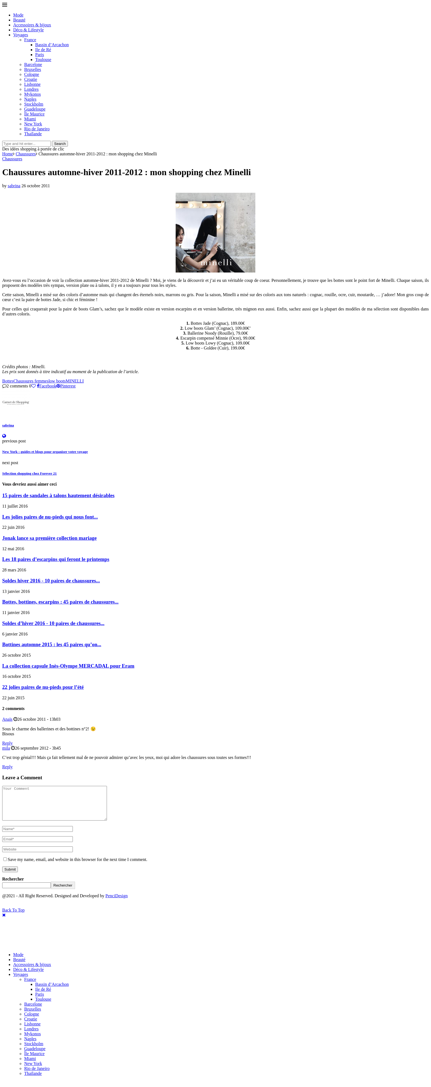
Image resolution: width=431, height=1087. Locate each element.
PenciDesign (117, 902)
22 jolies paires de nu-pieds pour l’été (43, 687)
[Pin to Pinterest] (66, 386)
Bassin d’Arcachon (52, 44)
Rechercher (13, 885)
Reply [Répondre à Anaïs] (7, 743)
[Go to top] (13, 916)
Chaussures (26, 154)
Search (60, 144)
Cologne (31, 74)
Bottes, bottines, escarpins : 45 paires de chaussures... (60, 602)
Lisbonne (32, 84)
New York (33, 124)
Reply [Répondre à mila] (7, 766)
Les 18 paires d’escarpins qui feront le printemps (55, 559)
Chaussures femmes (31, 381)
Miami (30, 119)
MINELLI (75, 381)
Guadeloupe (34, 109)
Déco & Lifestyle (28, 29)
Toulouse (43, 59)
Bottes (7, 381)
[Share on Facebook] (46, 386)
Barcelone (33, 64)
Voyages (20, 34)
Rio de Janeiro (36, 128)
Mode (18, 15)
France (30, 39)
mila (6, 748)
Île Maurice (34, 114)
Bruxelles (32, 69)
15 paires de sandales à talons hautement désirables (58, 495)
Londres (31, 89)
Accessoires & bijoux (32, 25)
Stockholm (33, 104)
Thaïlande (33, 133)
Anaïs (7, 719)
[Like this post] (33, 386)
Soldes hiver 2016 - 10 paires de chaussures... (51, 581)
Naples (30, 99)
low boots (57, 381)
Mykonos (32, 94)
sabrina (14, 185)
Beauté (19, 20)
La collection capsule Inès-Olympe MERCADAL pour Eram (68, 666)
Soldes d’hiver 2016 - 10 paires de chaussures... (53, 623)
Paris (39, 54)
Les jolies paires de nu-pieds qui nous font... (50, 517)
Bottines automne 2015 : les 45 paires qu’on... (51, 644)
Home (7, 154)
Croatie (30, 79)
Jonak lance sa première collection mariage (49, 538)
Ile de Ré (43, 49)
